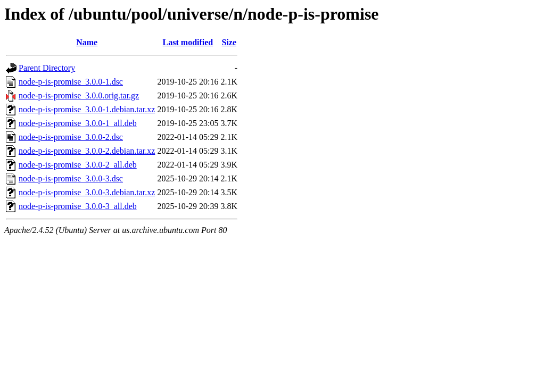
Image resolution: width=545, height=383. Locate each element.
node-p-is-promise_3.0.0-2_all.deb (78, 164)
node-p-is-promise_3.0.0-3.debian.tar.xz (87, 192)
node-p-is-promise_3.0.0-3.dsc (71, 178)
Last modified (188, 42)
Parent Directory (47, 67)
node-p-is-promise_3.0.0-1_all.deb (78, 123)
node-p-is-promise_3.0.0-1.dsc (71, 81)
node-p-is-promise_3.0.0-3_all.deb (78, 206)
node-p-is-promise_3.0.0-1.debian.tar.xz (87, 109)
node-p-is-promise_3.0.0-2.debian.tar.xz (87, 150)
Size (228, 42)
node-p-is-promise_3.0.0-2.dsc (71, 136)
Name (86, 42)
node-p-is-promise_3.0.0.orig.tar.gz (79, 95)
